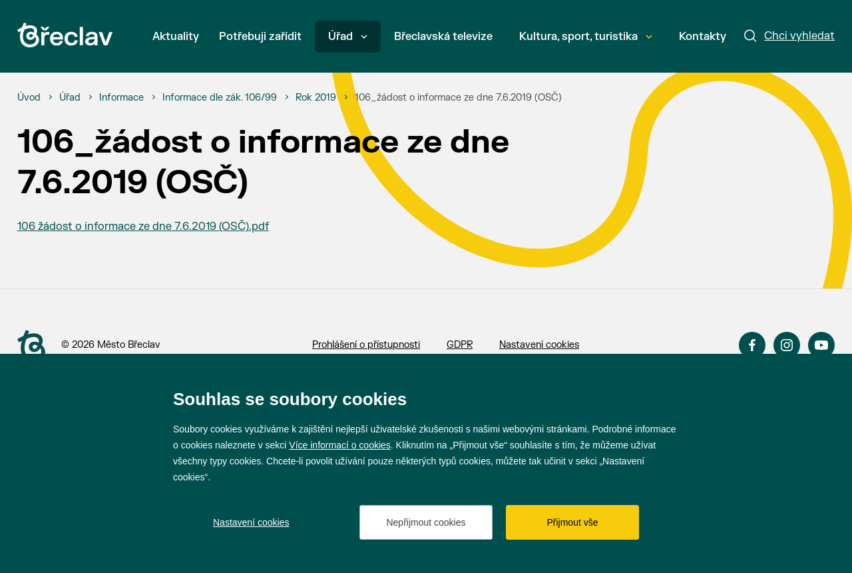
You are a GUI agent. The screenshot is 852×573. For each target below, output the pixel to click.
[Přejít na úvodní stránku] (64, 35)
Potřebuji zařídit (260, 36)
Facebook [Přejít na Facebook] (752, 345)
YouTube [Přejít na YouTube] (821, 345)
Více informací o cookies (340, 445)
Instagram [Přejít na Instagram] (786, 345)
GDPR (460, 344)
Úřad (347, 36)
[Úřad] (70, 98)
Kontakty (702, 36)
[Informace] (121, 98)
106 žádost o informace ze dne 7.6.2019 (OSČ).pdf (143, 226)
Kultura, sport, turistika (585, 36)
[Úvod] (29, 98)
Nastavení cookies (539, 344)
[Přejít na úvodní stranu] (31, 346)
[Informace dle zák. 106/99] (219, 98)
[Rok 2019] (316, 98)
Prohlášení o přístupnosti (366, 344)
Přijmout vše (572, 522)
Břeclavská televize (443, 36)
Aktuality (175, 36)
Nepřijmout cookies (425, 522)
